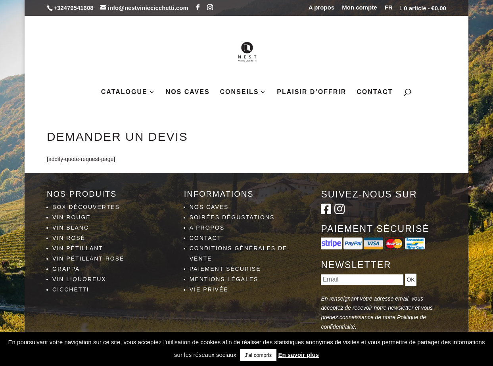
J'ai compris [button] (258, 355)
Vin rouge (71, 217)
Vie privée (209, 289)
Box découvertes (86, 207)
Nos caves (188, 92)
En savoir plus (298, 354)
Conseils (239, 92)
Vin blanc (70, 227)
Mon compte (359, 7)
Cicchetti (70, 289)
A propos (321, 7)
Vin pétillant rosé (88, 258)
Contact (375, 92)
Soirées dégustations (232, 217)
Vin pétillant (77, 248)
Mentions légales (224, 279)
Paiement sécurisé (225, 269)
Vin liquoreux (79, 279)
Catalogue (124, 92)
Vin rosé (68, 238)
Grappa (66, 269)
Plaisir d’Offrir (311, 92)
